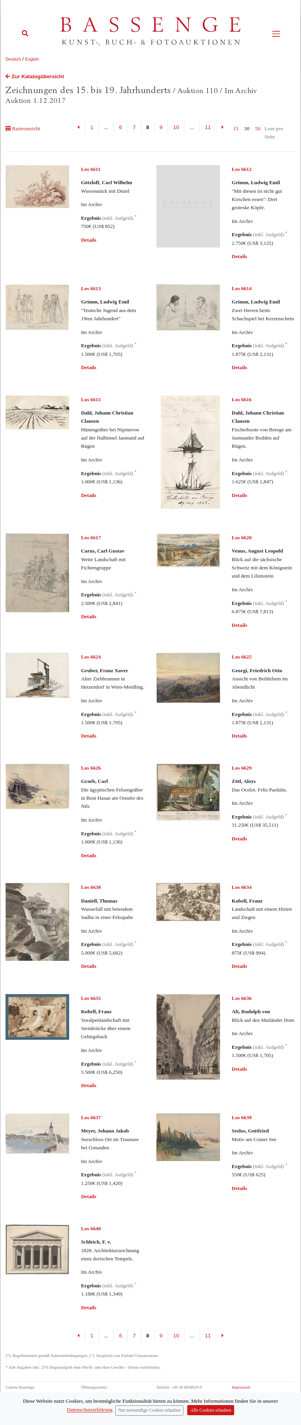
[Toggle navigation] (276, 34)
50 (257, 128)
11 (208, 127)
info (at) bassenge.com (188, 1401)
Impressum (241, 1387)
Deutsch (13, 59)
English (32, 59)
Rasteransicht (22, 128)
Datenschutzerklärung (250, 1394)
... (106, 127)
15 (235, 128)
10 (176, 127)
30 (246, 128)
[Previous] (78, 127)
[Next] (222, 127)
